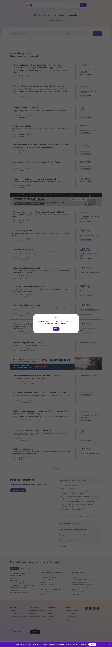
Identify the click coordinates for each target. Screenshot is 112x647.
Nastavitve (83, 644)
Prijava (56, 328)
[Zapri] (75, 318)
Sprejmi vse (92, 644)
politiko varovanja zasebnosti (70, 644)
